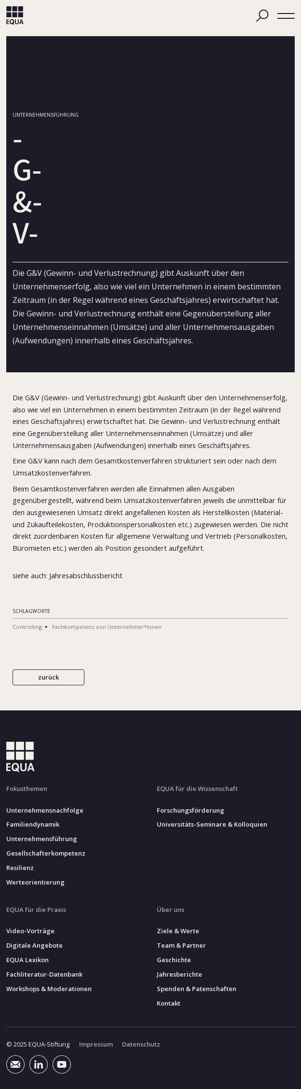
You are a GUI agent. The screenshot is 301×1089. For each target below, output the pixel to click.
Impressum (96, 1044)
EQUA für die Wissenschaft (197, 788)
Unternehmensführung (41, 839)
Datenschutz (141, 1044)
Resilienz (20, 868)
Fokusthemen (26, 788)
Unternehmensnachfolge (44, 810)
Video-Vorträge (30, 931)
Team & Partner (181, 945)
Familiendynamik (32, 824)
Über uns (170, 909)
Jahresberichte (179, 974)
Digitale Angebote (34, 945)
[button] (286, 15)
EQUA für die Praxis (36, 909)
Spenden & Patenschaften (196, 989)
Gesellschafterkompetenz (45, 853)
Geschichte (174, 960)
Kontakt (168, 1003)
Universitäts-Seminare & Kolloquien (212, 824)
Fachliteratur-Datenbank (44, 974)
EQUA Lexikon (27, 960)
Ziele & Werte (178, 931)
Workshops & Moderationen (49, 989)
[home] (15, 15)
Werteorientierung (35, 882)
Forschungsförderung (190, 810)
